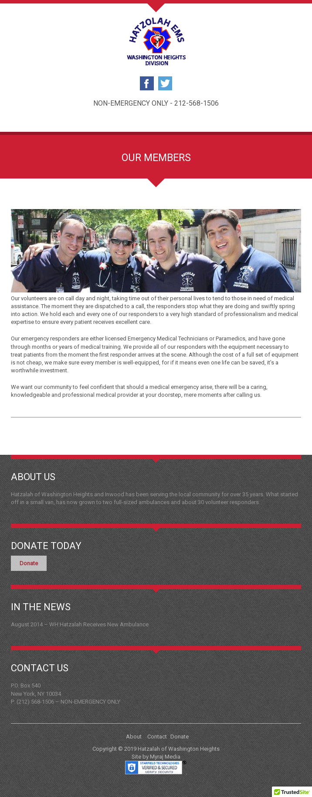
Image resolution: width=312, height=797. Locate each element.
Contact (157, 736)
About (134, 736)
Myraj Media (165, 756)
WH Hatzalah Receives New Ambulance (99, 624)
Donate (29, 563)
